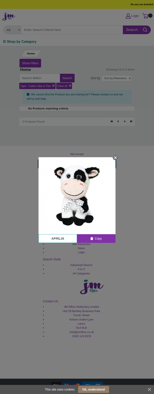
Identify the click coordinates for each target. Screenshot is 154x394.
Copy (96, 238)
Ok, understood (93, 389)
